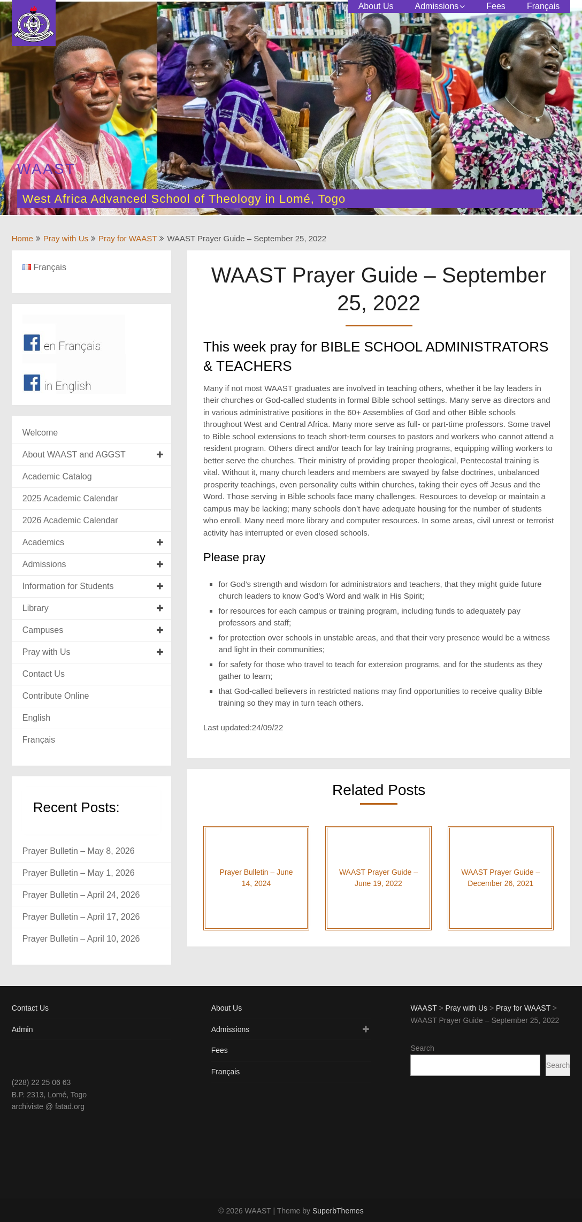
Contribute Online (55, 695)
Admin (22, 1029)
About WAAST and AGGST (74, 454)
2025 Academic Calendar (70, 498)
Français (543, 6)
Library (35, 608)
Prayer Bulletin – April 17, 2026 (81, 916)
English (36, 717)
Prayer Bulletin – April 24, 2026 (81, 894)
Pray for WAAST (127, 238)
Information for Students (68, 586)
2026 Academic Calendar (70, 520)
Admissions (436, 6)
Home (22, 238)
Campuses (42, 630)
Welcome (40, 432)
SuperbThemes (338, 1210)
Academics (43, 542)
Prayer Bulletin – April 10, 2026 (81, 938)
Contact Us (43, 673)
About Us (376, 6)
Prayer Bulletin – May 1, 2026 (78, 872)
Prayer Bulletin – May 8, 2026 (78, 851)
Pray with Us (65, 238)
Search (422, 1048)
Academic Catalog (57, 476)
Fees (496, 6)
